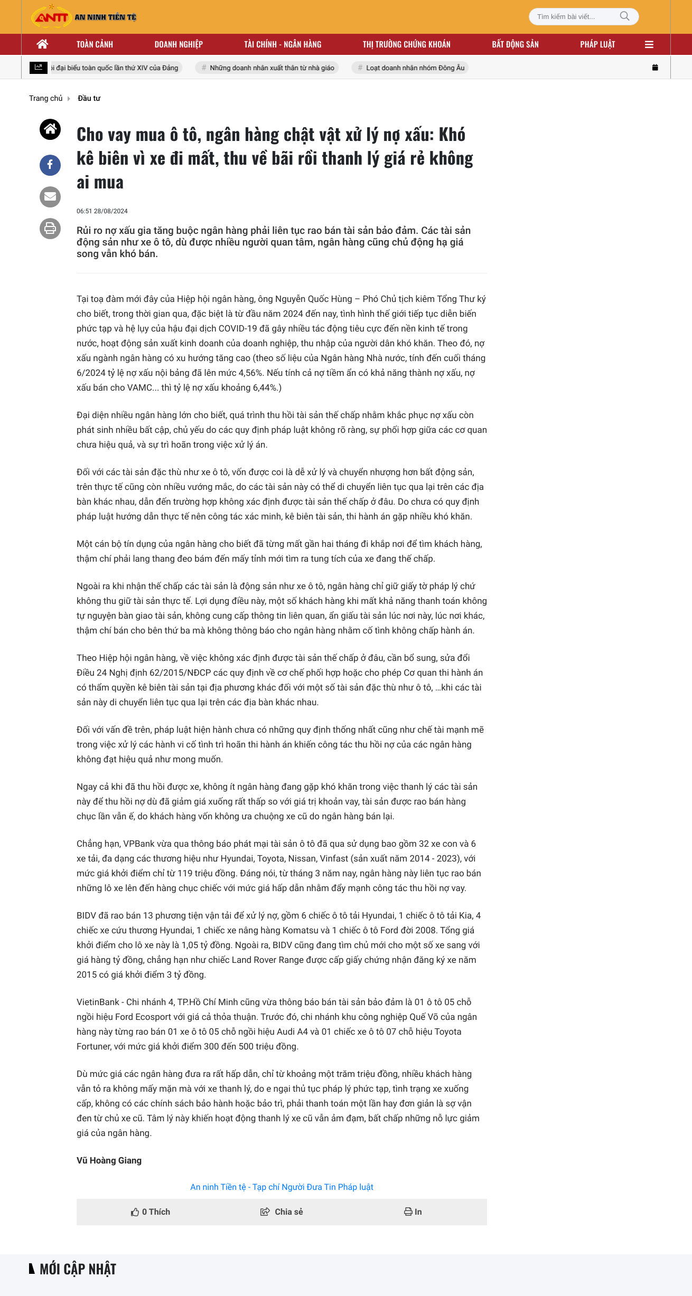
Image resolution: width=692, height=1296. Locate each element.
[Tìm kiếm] (625, 16)
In (413, 1212)
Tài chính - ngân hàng (283, 44)
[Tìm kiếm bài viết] (584, 16)
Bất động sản (515, 44)
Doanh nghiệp (179, 44)
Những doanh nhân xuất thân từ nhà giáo (274, 68)
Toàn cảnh (95, 44)
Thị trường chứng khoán (407, 44)
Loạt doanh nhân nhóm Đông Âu (417, 68)
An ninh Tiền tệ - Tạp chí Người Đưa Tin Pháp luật (281, 1187)
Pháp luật (598, 44)
